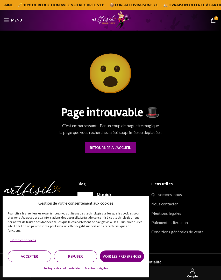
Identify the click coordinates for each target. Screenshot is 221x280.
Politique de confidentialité (62, 268)
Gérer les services (23, 240)
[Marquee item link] (64, 5)
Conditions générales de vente (177, 231)
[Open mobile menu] (13, 20)
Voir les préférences (122, 256)
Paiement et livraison (169, 222)
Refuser (75, 256)
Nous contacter (164, 204)
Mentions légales (96, 268)
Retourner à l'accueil (110, 148)
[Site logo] (110, 19)
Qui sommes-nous (166, 194)
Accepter (29, 256)
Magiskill (106, 194)
